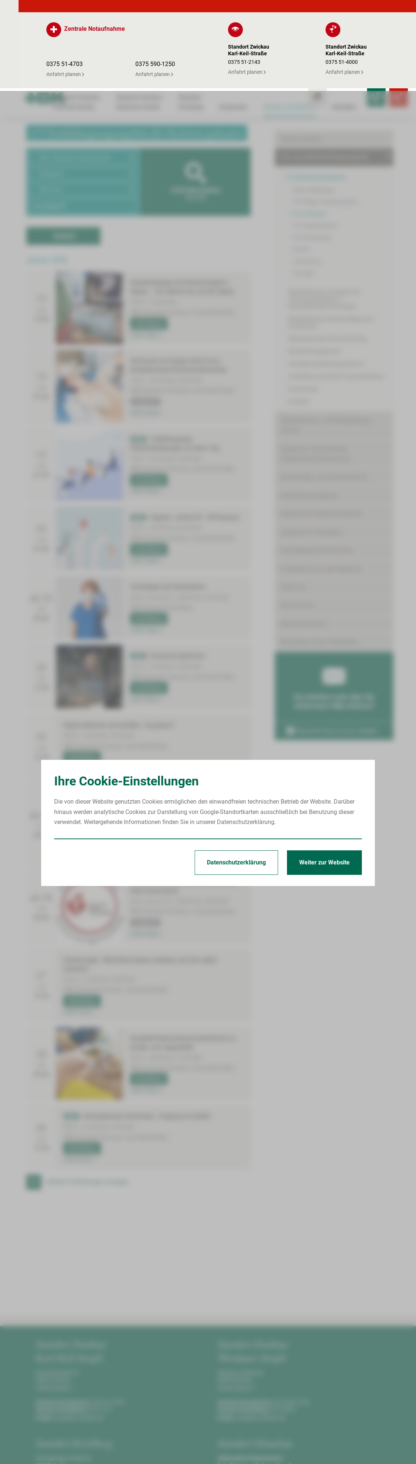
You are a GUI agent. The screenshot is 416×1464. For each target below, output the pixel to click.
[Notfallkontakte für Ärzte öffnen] (358, 9)
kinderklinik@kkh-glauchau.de (269, 1412)
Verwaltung (306, 189)
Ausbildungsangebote (308, 423)
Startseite (219, 1449)
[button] (84, 66)
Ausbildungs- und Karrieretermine (323, 404)
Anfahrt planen (54, 1297)
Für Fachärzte (309, 141)
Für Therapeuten (312, 165)
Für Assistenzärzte (314, 153)
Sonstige (303, 201)
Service (301, 177)
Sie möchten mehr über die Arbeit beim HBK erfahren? (334, 614)
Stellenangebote (301, 66)
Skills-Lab (293, 514)
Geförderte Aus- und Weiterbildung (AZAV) (325, 352)
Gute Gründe (296, 532)
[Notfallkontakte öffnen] (380, 9)
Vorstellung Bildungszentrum (326, 291)
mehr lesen (146, 243)
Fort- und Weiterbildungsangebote (324, 84)
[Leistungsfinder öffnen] (336, 9)
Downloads (303, 316)
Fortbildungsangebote (317, 104)
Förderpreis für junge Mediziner (320, 496)
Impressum (253, 1449)
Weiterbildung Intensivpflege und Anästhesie (330, 250)
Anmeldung (147, 232)
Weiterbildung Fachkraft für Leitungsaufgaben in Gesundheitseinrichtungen (324, 226)
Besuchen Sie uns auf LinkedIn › (333, 658)
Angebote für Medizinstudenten (321, 441)
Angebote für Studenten (311, 459)
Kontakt (298, 329)
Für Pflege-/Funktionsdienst (325, 129)
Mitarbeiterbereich (303, 551)
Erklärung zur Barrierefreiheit (353, 1449)
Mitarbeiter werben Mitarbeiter (319, 569)
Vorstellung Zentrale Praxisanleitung (335, 304)
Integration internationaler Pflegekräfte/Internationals (315, 381)
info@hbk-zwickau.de (78, 1326)
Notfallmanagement (314, 278)
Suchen (64, 144)
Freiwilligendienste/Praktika (316, 478)
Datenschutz (291, 1449)
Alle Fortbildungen (314, 118)
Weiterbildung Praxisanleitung (327, 266)
